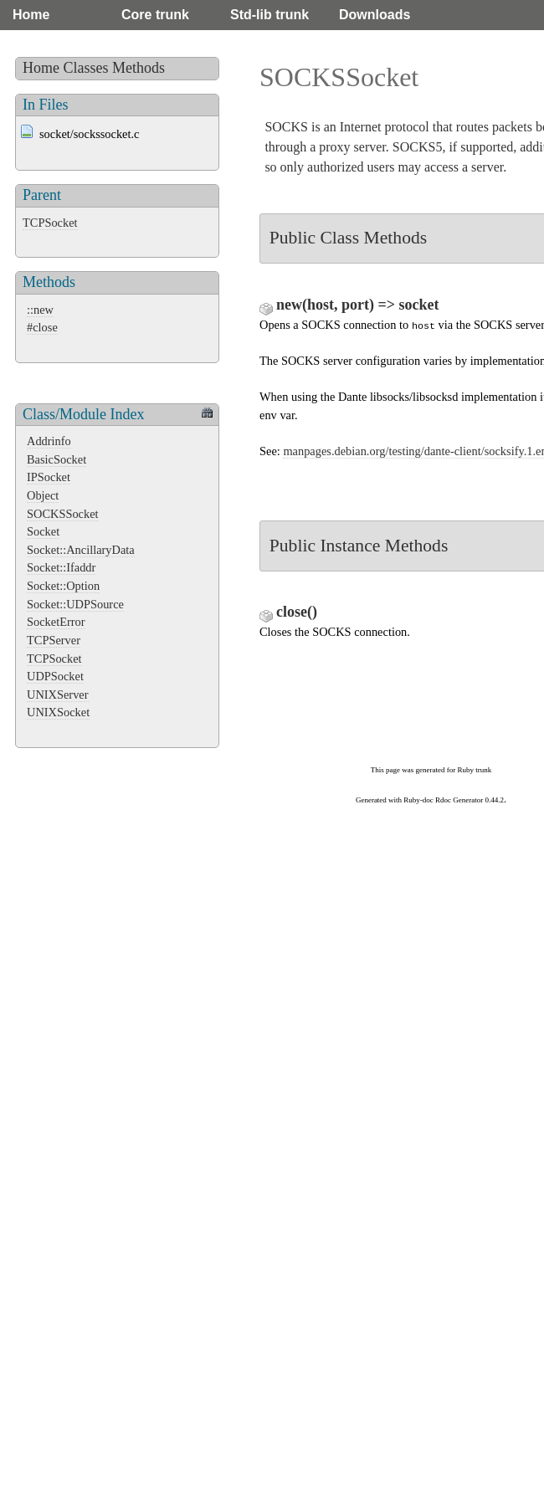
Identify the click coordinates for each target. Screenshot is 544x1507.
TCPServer (53, 640)
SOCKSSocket (63, 513)
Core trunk (155, 15)
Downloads (374, 15)
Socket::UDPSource (75, 604)
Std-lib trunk (269, 15)
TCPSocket (50, 222)
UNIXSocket (58, 712)
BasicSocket (56, 459)
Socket (43, 531)
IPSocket (48, 477)
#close (42, 327)
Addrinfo (49, 441)
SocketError (56, 621)
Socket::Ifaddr (61, 567)
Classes (86, 67)
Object (43, 495)
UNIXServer (58, 694)
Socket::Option (63, 585)
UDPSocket (55, 676)
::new (40, 309)
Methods (138, 67)
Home (31, 15)
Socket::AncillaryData (81, 549)
